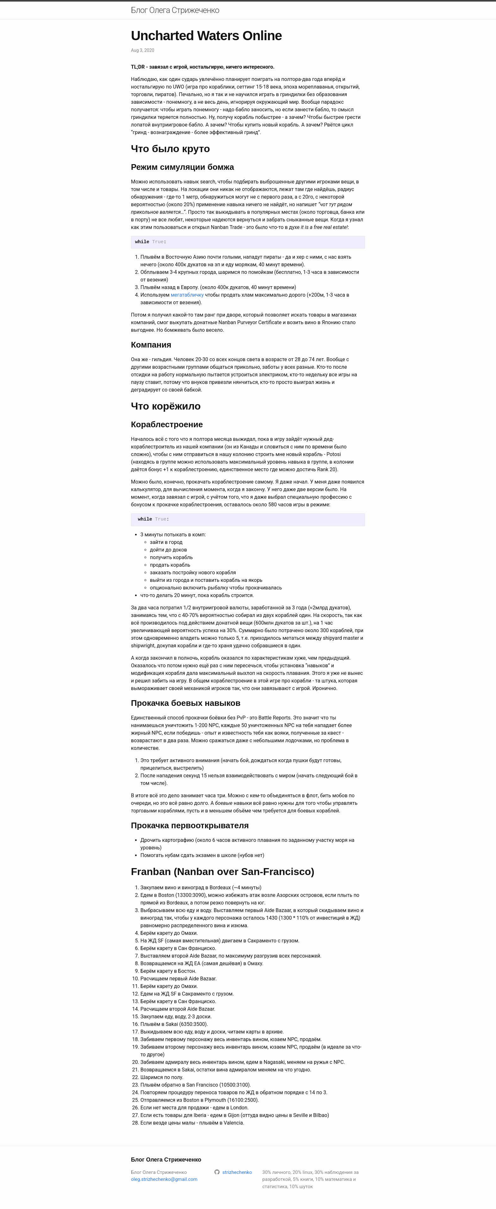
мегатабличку (187, 295)
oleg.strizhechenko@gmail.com (164, 1179)
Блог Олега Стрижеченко (175, 10)
